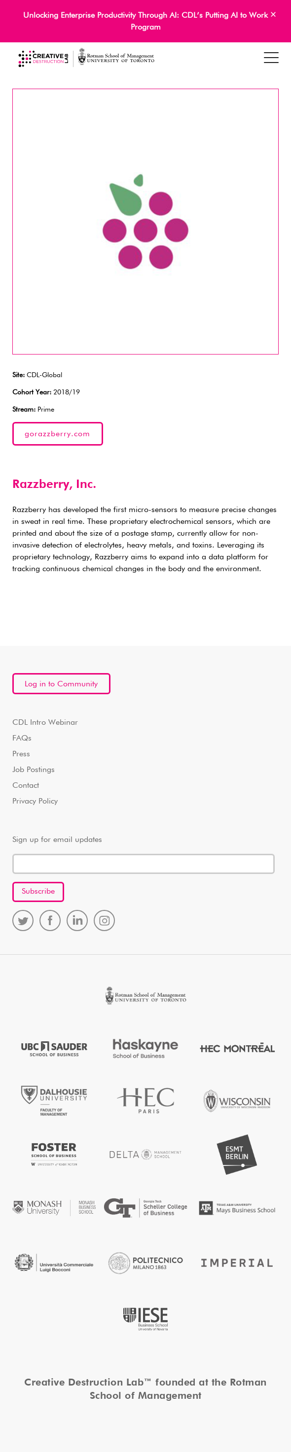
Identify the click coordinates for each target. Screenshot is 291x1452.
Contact (25, 786)
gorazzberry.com (57, 434)
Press (21, 754)
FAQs (22, 738)
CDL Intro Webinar (45, 723)
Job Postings (33, 770)
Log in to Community (61, 684)
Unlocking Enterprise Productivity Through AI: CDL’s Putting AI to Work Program (145, 22)
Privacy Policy (35, 802)
